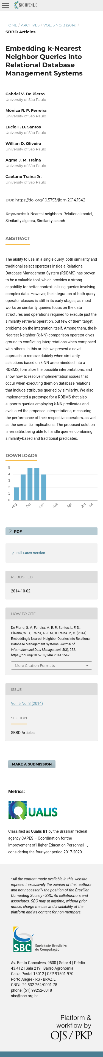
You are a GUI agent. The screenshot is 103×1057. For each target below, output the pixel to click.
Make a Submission (32, 764)
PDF (17, 531)
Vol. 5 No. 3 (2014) (60, 25)
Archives (30, 25)
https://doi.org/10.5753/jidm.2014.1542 (50, 200)
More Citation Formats (35, 665)
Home (11, 25)
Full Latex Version (30, 553)
